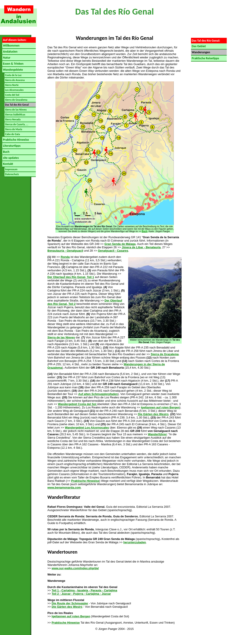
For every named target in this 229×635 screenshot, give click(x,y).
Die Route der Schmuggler (70, 603)
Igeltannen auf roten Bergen (160, 407)
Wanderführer (157, 434)
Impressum (10, 169)
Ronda (65, 257)
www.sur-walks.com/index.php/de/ (75, 568)
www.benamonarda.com (64, 487)
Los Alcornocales (13, 89)
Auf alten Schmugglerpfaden (98, 394)
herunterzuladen (134, 542)
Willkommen (10, 45)
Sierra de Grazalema (15, 99)
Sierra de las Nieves (15, 109)
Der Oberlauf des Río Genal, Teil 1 (70, 277)
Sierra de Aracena (14, 80)
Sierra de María (13, 129)
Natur (6, 57)
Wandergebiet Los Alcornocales (87, 427)
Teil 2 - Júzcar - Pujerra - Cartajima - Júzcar (81, 593)
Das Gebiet (198, 46)
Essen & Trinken (12, 64)
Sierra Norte (11, 85)
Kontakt (7, 164)
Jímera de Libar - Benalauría (141, 247)
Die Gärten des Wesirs (153, 414)
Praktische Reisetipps (205, 58)
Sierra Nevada (12, 119)
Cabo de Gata (12, 134)
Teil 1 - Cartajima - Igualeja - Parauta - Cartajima (84, 590)
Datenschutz (11, 174)
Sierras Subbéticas (14, 114)
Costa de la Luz (12, 75)
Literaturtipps (11, 146)
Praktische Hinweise (15, 140)
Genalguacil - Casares (113, 250)
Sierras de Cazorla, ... (16, 124)
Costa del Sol (11, 94)
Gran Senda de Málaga (120, 244)
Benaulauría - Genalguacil (65, 250)
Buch (5, 152)
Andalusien (9, 51)
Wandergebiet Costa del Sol (77, 404)
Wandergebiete (12, 70)
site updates (10, 158)
